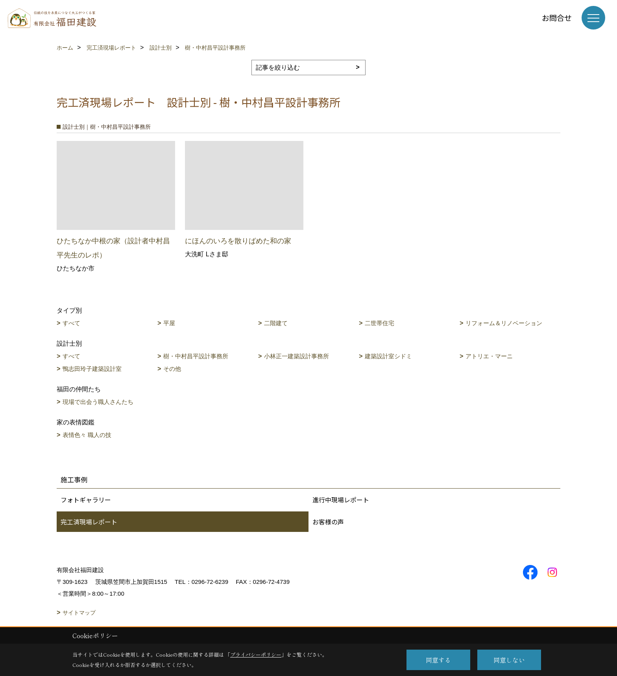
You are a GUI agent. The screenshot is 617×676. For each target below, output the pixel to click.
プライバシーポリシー (255, 654)
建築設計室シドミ (388, 356)
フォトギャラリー (86, 499)
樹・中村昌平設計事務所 (195, 356)
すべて (71, 323)
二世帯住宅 (379, 323)
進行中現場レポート (340, 499)
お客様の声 (328, 521)
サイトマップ (79, 612)
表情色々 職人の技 (87, 435)
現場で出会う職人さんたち (98, 401)
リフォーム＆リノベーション (504, 323)
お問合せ (557, 17)
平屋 (169, 323)
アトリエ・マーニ (489, 356)
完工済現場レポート (89, 521)
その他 (172, 368)
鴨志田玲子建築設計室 (92, 368)
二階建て (276, 323)
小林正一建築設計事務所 (296, 356)
